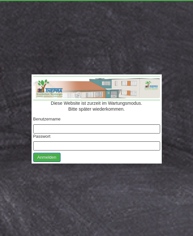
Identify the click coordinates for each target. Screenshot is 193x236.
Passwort (41, 136)
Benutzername (47, 119)
